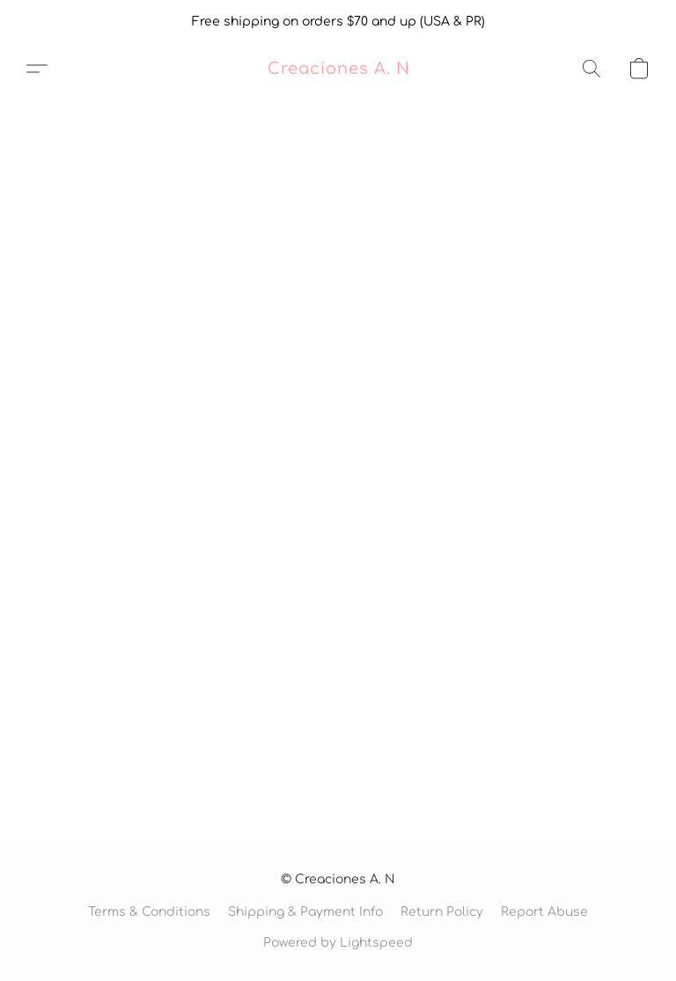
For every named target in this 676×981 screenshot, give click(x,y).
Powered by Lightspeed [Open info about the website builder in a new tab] (338, 942)
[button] (338, 68)
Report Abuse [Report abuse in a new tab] (544, 912)
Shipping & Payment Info (305, 912)
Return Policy (441, 912)
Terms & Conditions (149, 912)
